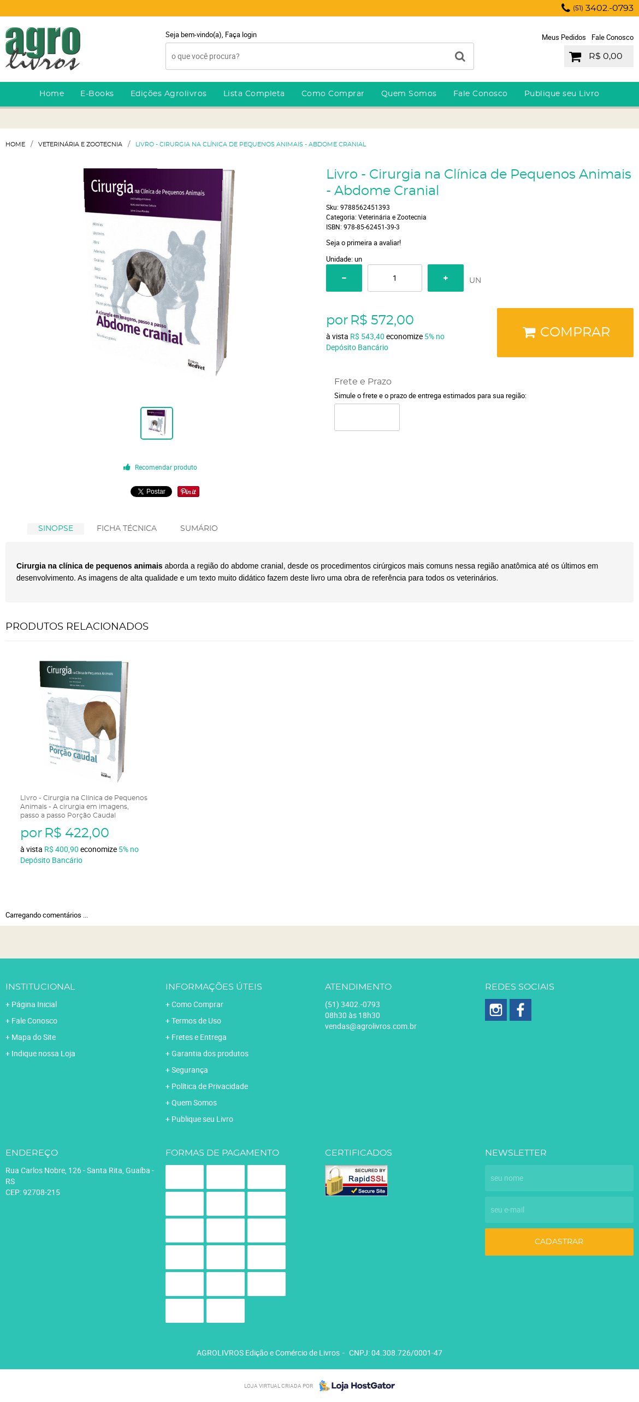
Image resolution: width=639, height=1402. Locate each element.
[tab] (55, 529)
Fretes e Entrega (199, 1037)
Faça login (241, 34)
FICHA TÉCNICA (127, 529)
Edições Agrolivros (169, 94)
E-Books (97, 94)
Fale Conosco (612, 37)
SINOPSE (55, 529)
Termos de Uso (196, 1020)
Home (51, 94)
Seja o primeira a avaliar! (363, 242)
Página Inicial (34, 1004)
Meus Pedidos (564, 37)
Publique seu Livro (562, 94)
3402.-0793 (603, 8)
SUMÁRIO (199, 529)
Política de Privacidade (209, 1086)
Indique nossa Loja (43, 1053)
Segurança (189, 1069)
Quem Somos (409, 94)
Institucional (40, 987)
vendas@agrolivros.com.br (371, 1026)
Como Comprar (333, 94)
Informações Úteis (213, 987)
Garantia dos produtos (209, 1053)
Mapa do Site (33, 1037)
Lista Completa (254, 94)
